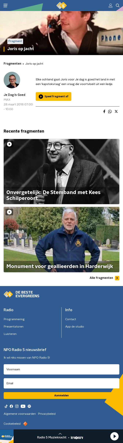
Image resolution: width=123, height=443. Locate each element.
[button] (114, 436)
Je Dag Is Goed (14, 94)
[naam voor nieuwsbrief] (61, 369)
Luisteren (10, 333)
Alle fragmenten (104, 278)
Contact (70, 319)
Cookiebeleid (12, 423)
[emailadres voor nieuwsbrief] (61, 383)
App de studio (74, 326)
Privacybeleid (47, 413)
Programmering (14, 319)
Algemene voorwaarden (20, 413)
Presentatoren (13, 326)
